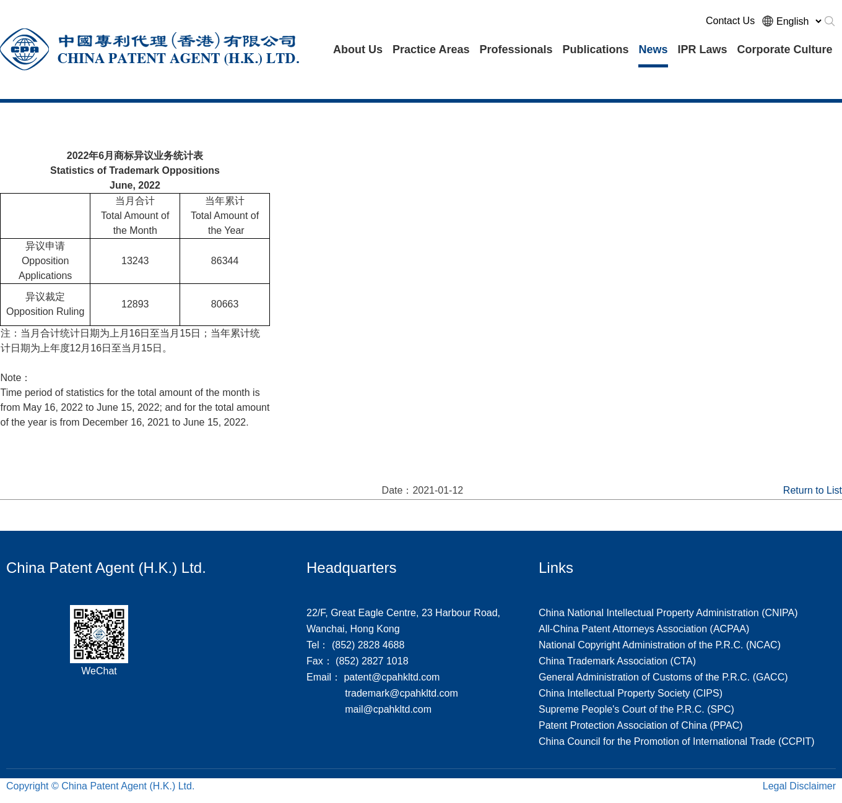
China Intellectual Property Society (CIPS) (631, 693)
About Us (358, 49)
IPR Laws (702, 49)
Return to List (812, 490)
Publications (595, 49)
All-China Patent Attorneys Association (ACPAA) (644, 629)
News (652, 49)
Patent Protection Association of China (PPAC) (641, 725)
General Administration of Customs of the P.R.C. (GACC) (663, 677)
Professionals (515, 49)
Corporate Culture (785, 49)
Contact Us (730, 20)
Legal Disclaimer (799, 786)
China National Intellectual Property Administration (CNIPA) (668, 613)
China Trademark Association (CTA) (617, 661)
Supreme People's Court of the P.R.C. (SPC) (636, 709)
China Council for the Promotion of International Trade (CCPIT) (677, 741)
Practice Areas (431, 49)
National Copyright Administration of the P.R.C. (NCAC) (660, 645)
